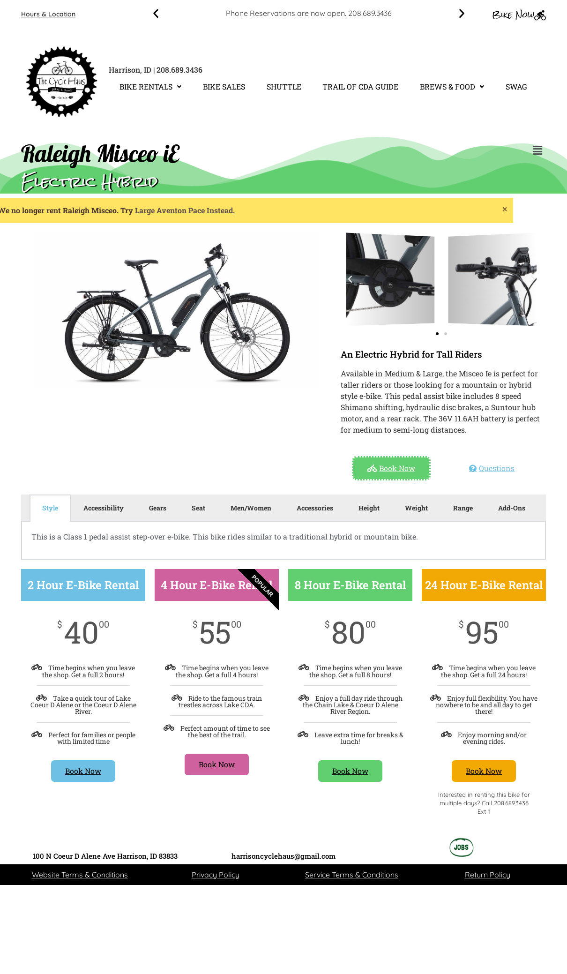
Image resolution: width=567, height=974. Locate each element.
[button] (156, 13)
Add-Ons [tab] (511, 507)
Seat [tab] (198, 507)
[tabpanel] (283, 540)
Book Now (83, 771)
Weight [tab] (416, 507)
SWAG (516, 86)
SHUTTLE (284, 86)
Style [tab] (50, 507)
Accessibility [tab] (103, 507)
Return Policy (487, 874)
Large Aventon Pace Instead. (70, 210)
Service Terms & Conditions (351, 874)
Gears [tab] (157, 507)
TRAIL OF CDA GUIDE (360, 86)
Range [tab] (463, 507)
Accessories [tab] (315, 507)
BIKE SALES (224, 86)
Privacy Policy (215, 874)
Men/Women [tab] (251, 507)
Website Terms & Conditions (80, 874)
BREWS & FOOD (452, 86)
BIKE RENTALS (150, 86)
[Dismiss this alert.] (390, 208)
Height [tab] (369, 507)
